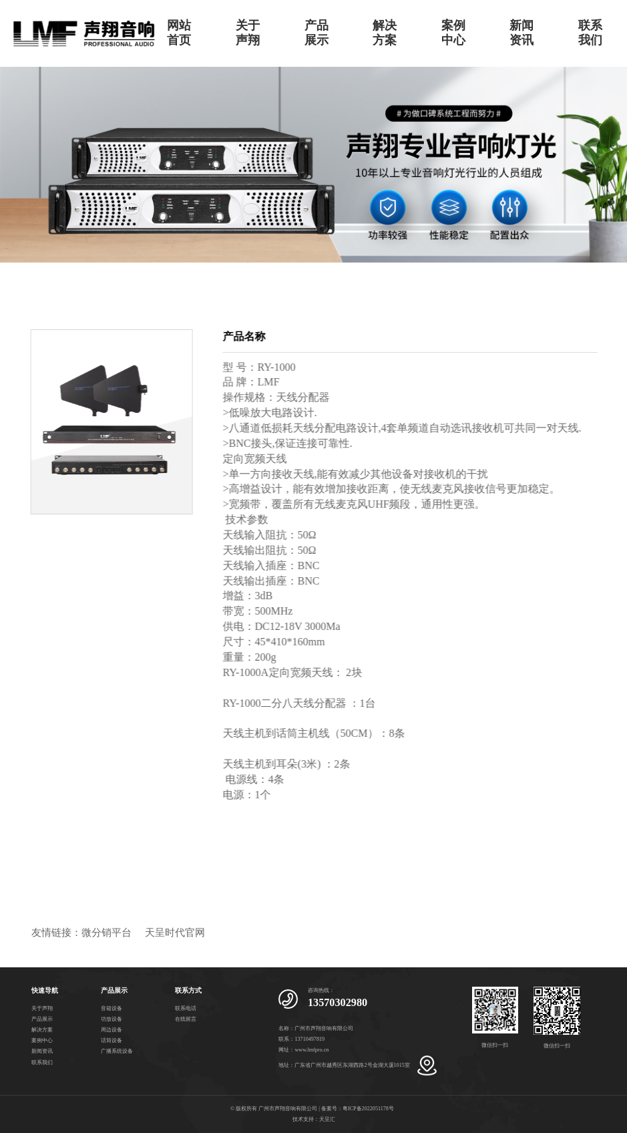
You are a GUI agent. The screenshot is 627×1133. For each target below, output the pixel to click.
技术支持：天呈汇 (313, 1119)
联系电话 (185, 1008)
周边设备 (111, 1030)
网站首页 (179, 33)
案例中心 (453, 33)
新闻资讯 (521, 33)
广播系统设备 (117, 1051)
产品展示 (316, 33)
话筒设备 (111, 1040)
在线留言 (185, 1019)
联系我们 (590, 33)
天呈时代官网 (175, 932)
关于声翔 (248, 33)
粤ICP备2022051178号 (368, 1109)
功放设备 (111, 1019)
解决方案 (385, 33)
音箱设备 (111, 1008)
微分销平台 (106, 932)
